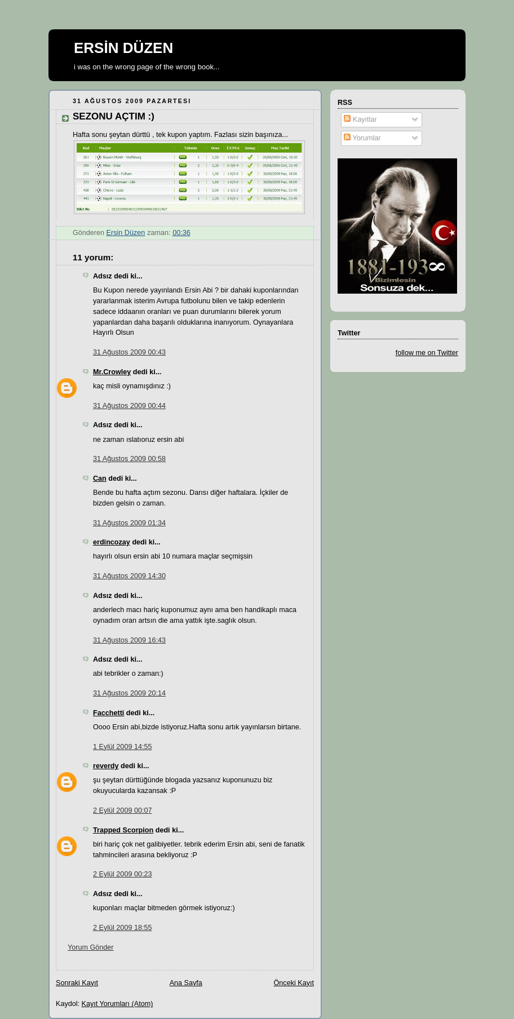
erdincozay (111, 542)
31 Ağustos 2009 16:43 (129, 640)
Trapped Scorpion (123, 830)
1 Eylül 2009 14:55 (122, 747)
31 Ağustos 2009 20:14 (129, 693)
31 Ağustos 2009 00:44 (129, 406)
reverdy (106, 766)
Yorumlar (362, 138)
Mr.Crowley (112, 372)
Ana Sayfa (186, 983)
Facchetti (108, 713)
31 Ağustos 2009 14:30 (129, 576)
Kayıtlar (360, 119)
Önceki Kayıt (294, 983)
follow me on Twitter (427, 353)
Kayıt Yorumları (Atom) (117, 1004)
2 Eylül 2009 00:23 (122, 874)
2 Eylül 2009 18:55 (122, 928)
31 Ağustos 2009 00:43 (129, 352)
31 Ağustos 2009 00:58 (129, 459)
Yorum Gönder (91, 947)
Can (100, 478)
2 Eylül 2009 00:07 (122, 810)
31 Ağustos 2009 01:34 (129, 523)
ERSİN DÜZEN (123, 47)
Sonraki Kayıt (77, 983)
